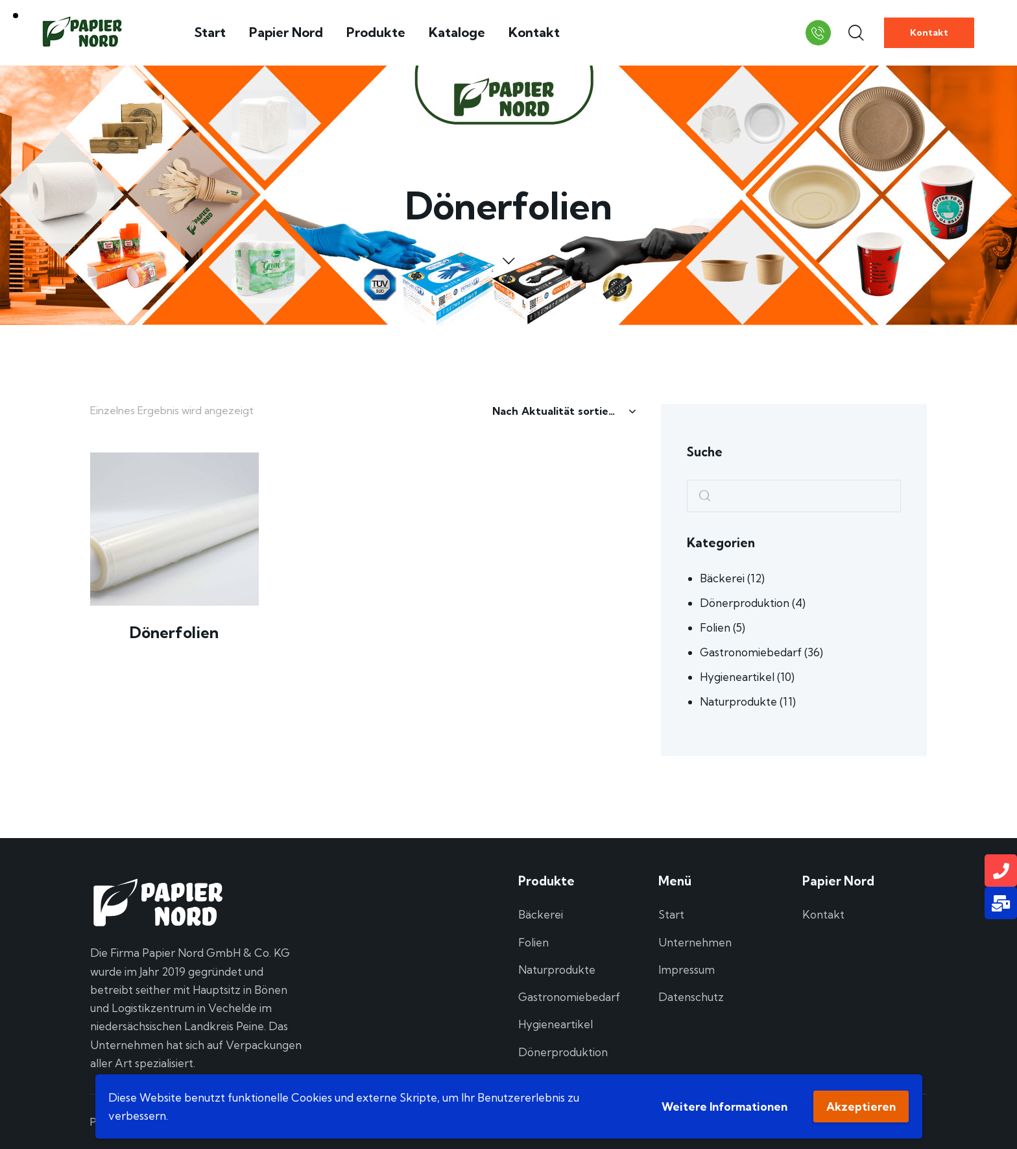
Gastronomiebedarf (751, 652)
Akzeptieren (861, 1106)
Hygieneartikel (737, 677)
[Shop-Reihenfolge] (563, 411)
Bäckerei (722, 578)
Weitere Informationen (724, 1106)
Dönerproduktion (744, 603)
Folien (715, 627)
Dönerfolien (174, 632)
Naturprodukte (738, 701)
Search (700, 496)
